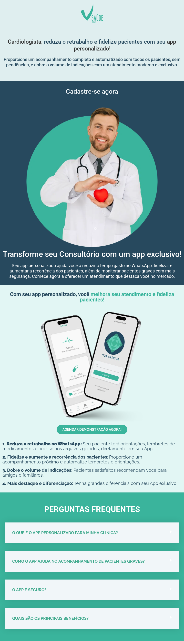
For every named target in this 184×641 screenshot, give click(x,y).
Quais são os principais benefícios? (50, 618)
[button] (92, 532)
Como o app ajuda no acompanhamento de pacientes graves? (78, 561)
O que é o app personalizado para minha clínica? (65, 533)
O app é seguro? (29, 590)
